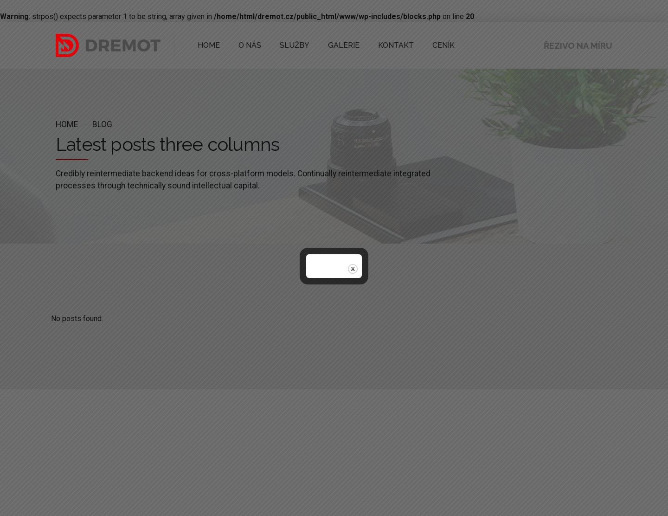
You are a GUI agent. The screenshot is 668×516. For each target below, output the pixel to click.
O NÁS (243, 45)
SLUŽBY (283, 45)
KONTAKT (372, 45)
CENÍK (415, 45)
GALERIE (326, 45)
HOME (207, 45)
